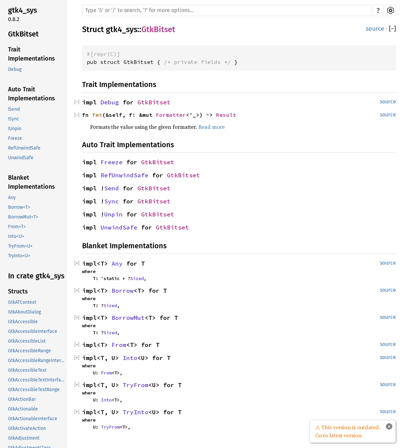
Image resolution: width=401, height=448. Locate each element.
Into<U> (16, 236)
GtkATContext (22, 302)
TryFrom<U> (20, 246)
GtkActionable (23, 409)
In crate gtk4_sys (36, 275)
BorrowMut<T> (23, 217)
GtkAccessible (23, 322)
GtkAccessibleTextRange (34, 389)
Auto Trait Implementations (31, 94)
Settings (390, 10)
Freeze (15, 138)
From (119, 345)
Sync (111, 201)
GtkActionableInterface (32, 419)
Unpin (113, 214)
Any (12, 197)
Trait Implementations (31, 54)
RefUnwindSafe (24, 148)
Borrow (123, 290)
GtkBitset (23, 33)
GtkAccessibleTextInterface (37, 380)
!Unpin (14, 128)
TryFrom (135, 385)
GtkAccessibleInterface (32, 331)
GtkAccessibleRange (29, 351)
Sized (137, 278)
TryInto (135, 412)
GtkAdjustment (24, 438)
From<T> (17, 227)
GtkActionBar (22, 399)
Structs (18, 291)
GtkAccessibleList (27, 341)
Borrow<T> (19, 207)
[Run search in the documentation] (226, 10)
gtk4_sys (22, 10)
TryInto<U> (19, 256)
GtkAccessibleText (27, 370)
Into (130, 358)
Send (111, 188)
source (375, 28)
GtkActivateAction (27, 428)
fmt (97, 114)
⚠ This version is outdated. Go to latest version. (347, 431)
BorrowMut (128, 318)
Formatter (171, 114)
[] (392, 28)
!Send (14, 109)
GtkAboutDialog (24, 312)
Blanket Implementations (31, 182)
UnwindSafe (21, 158)
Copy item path (184, 32)
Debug (14, 69)
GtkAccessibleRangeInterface (37, 360)
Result (226, 114)
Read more (211, 126)
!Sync (13, 119)
